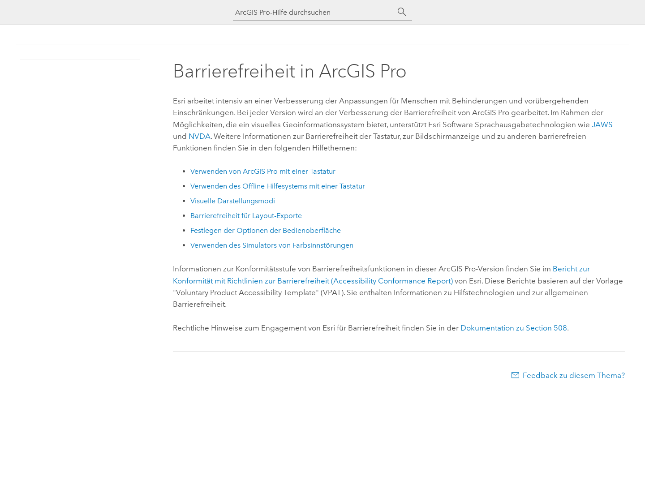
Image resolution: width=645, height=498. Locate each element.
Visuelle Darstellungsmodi (232, 201)
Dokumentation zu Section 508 (513, 327)
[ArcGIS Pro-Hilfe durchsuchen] (313, 12)
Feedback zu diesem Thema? (574, 375)
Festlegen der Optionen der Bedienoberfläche (265, 230)
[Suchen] (402, 12)
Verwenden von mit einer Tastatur (262, 171)
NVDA (200, 136)
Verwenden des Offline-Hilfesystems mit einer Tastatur (277, 186)
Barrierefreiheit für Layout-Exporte (246, 215)
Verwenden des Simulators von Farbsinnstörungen (271, 245)
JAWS (602, 124)
